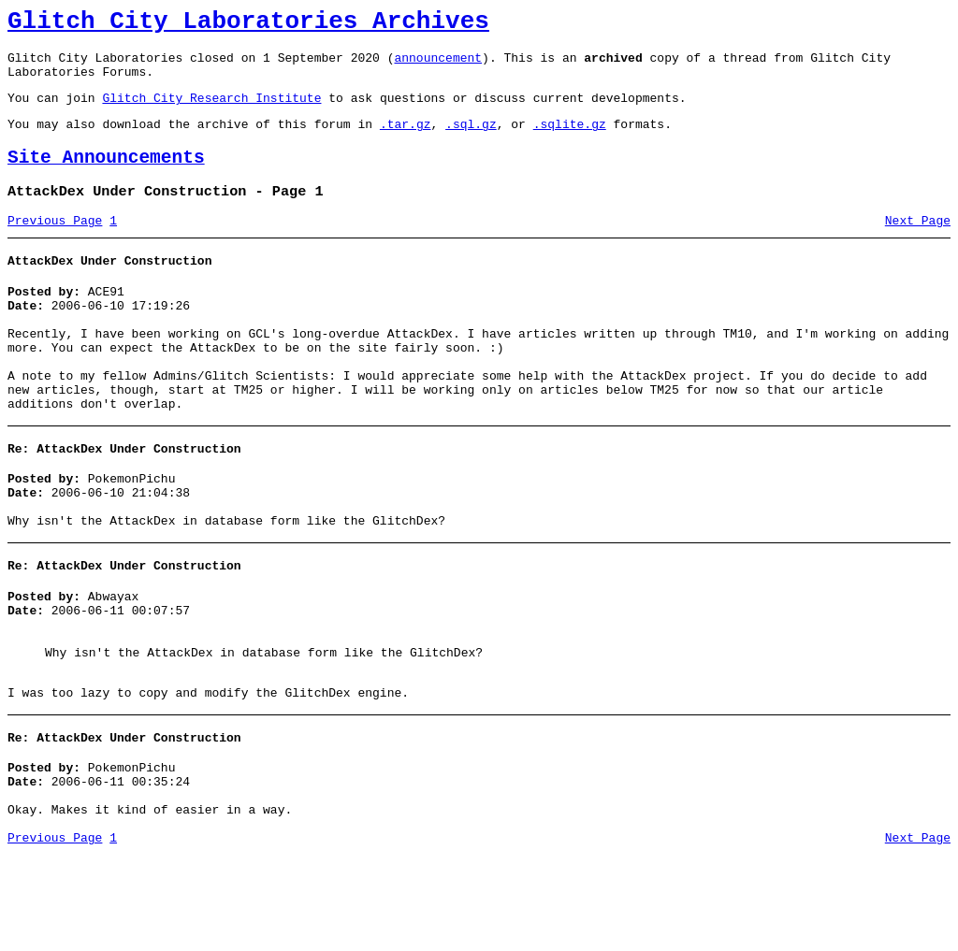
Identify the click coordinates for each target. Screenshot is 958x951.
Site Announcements (106, 177)
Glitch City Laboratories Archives (248, 24)
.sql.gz (471, 140)
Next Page (918, 246)
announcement (438, 65)
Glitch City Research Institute (211, 111)
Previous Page (54, 246)
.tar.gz (405, 140)
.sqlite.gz (569, 140)
